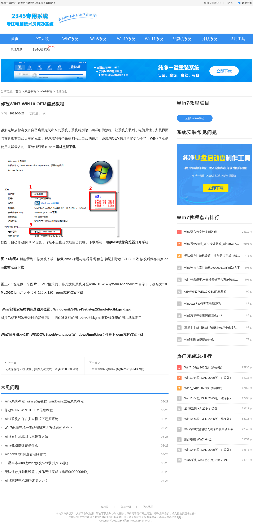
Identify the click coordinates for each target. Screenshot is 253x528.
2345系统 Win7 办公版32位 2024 (214, 459)
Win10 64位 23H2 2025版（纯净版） (214, 418)
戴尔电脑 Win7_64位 (214, 439)
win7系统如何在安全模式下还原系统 (31, 419)
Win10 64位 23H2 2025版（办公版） (214, 449)
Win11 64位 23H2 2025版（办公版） (214, 377)
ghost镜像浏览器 (122, 242)
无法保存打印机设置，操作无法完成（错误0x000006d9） (42, 369)
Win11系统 (154, 39)
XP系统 (42, 39)
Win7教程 (46, 91)
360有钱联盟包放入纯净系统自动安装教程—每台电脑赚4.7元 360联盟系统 (214, 429)
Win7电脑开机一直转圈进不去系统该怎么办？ (39, 428)
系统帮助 (16, 49)
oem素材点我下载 (62, 147)
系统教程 (30, 91)
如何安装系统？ (213, 2)
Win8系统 (98, 39)
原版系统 (209, 39)
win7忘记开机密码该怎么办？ (26, 480)
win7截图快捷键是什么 (21, 445)
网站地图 (148, 506)
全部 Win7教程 (194, 118)
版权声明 (126, 506)
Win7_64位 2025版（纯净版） (214, 387)
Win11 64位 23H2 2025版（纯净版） (214, 398)
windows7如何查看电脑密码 (25, 454)
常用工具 (237, 39)
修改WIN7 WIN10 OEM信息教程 (29, 410)
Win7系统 (70, 39)
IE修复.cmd (62, 259)
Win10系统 (126, 39)
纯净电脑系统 (8, 2)
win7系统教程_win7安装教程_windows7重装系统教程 (44, 401)
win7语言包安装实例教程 (214, 231)
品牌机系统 (182, 39)
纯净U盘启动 (44, 48)
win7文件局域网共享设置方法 (26, 436)
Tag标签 (103, 506)
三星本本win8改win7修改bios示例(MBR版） (117, 369)
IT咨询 (229, 2)
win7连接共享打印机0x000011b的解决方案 (214, 267)
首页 (14, 39)
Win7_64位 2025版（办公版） (214, 367)
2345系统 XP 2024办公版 (214, 408)
